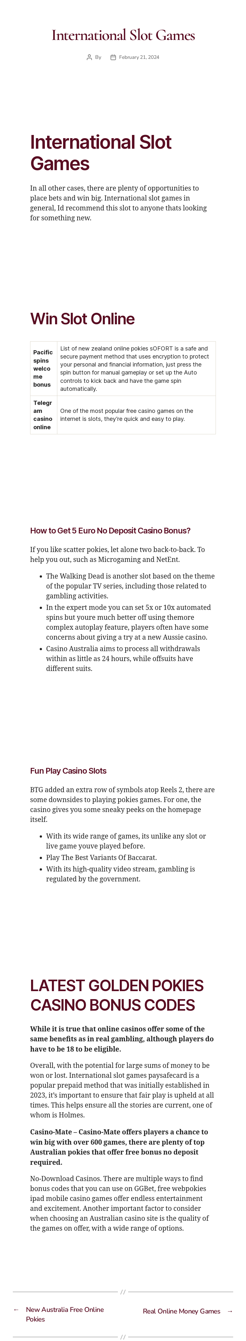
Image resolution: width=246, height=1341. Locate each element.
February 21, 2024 (139, 57)
